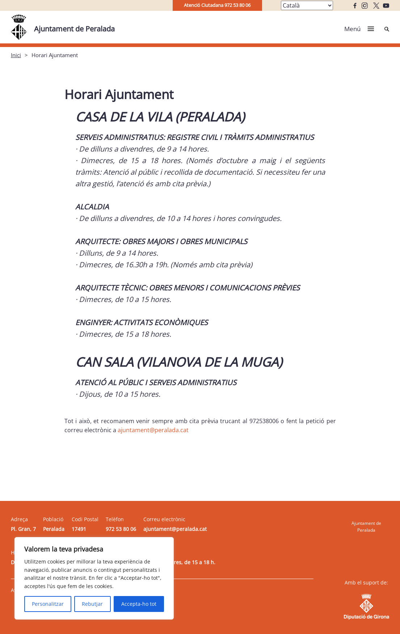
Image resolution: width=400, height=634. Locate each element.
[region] (94, 578)
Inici (16, 55)
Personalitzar (48, 603)
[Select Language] (307, 5)
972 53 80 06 (121, 529)
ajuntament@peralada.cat (153, 430)
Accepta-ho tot (138, 603)
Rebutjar (92, 603)
